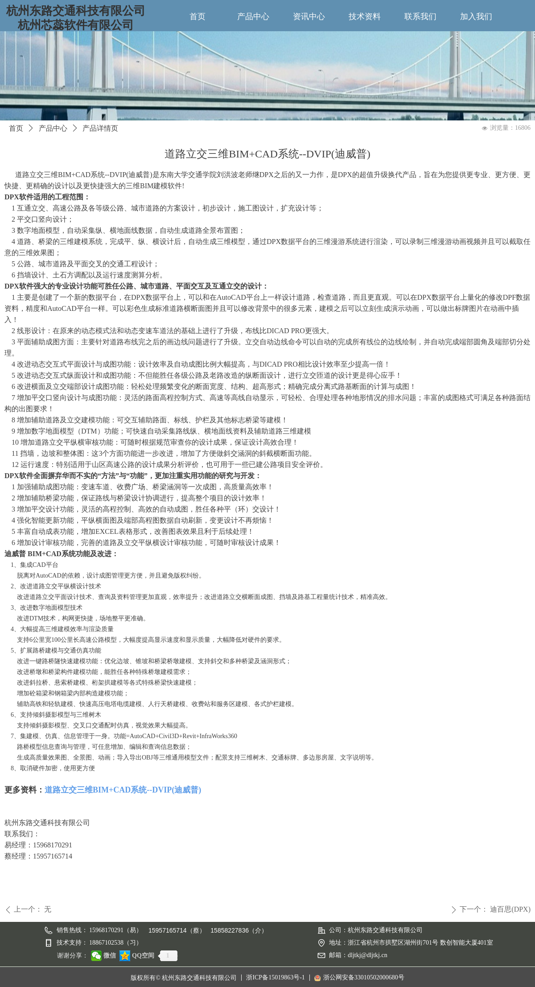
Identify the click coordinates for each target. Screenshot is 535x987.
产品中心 (53, 128)
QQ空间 (143, 955)
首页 (16, 128)
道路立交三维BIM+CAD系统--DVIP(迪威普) (123, 789)
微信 (109, 955)
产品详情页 (100, 128)
